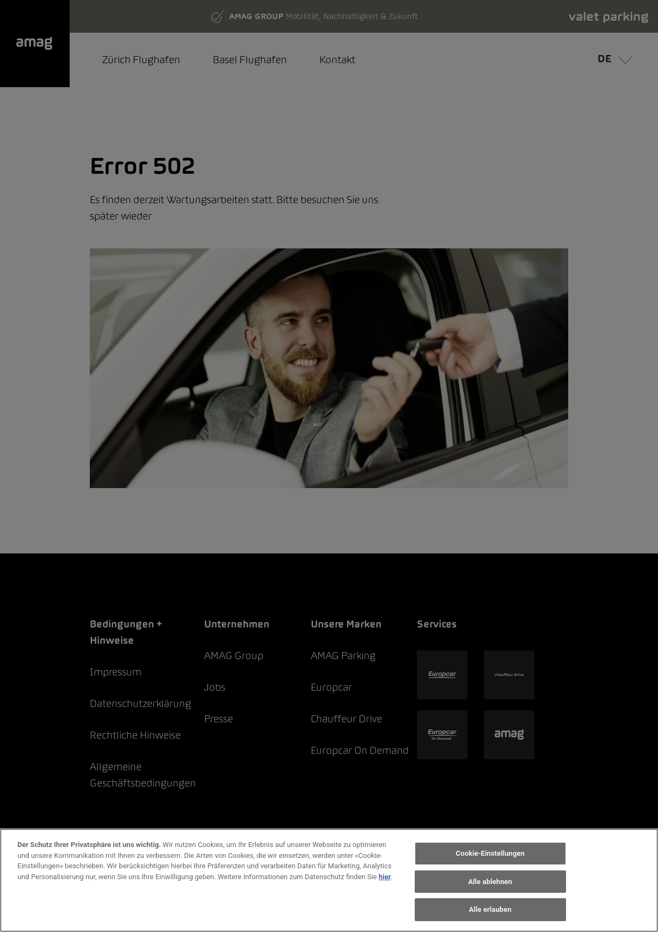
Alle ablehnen (490, 882)
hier (385, 877)
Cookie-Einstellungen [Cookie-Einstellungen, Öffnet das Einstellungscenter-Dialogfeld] (490, 853)
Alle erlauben (490, 909)
